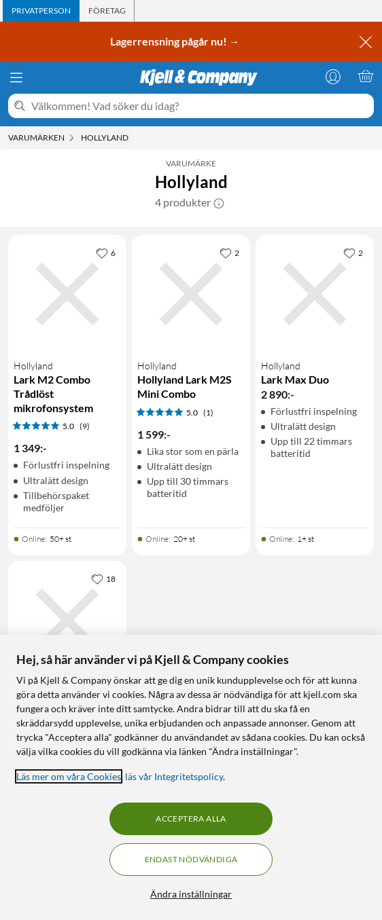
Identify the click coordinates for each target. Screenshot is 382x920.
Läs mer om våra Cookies (68, 776)
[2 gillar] (229, 252)
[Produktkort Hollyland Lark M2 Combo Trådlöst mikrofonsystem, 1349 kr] (67, 294)
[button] (219, 202)
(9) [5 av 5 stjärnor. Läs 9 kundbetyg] (85, 426)
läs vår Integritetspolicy (174, 776)
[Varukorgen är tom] (365, 76)
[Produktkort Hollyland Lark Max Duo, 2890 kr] (315, 294)
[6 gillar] (106, 252)
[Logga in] (333, 76)
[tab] (41, 11)
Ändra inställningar (191, 894)
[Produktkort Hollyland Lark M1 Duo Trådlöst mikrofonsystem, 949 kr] (67, 620)
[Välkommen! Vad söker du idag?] (199, 106)
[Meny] (16, 77)
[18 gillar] (103, 578)
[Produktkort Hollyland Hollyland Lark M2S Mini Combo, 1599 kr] (191, 294)
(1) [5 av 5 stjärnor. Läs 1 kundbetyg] (208, 412)
